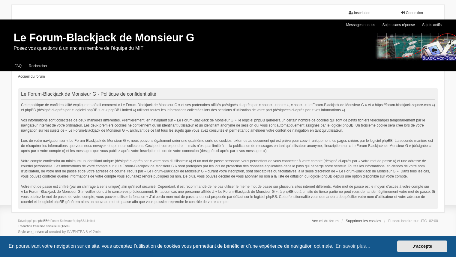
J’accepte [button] (422, 246)
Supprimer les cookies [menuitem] (363, 221)
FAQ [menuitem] (18, 66)
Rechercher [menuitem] (38, 66)
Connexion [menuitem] (411, 12)
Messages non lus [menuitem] (360, 25)
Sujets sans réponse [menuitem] (398, 25)
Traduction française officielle (37, 226)
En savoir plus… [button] (353, 246)
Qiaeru (65, 226)
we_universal (37, 232)
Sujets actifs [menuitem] (432, 25)
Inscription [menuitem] (359, 12)
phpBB (42, 221)
